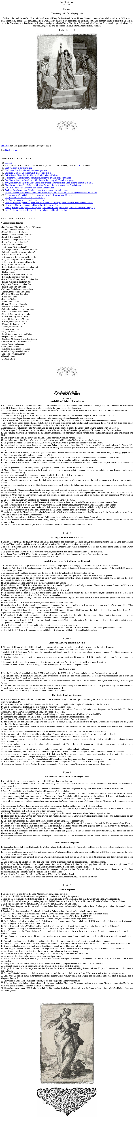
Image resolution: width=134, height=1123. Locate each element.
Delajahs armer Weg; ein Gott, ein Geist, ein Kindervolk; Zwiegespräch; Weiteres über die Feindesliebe (49, 202)
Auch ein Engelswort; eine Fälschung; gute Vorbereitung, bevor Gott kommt (37, 190)
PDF (78, 165)
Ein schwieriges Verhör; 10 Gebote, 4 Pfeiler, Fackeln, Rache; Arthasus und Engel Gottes (43, 185)
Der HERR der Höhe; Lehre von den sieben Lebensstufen (29, 188)
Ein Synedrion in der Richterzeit (18, 168)
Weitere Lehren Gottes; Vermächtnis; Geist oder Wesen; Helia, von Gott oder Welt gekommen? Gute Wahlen (51, 193)
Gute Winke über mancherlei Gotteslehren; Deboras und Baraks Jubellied (36, 210)
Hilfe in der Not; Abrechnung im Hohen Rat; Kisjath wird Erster (32, 205)
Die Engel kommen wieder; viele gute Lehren (24, 200)
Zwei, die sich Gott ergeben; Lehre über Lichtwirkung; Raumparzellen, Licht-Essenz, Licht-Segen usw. (49, 183)
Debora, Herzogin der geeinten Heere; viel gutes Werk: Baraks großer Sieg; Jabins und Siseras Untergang (50, 207)
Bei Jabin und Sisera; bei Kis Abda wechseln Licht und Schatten (32, 175)
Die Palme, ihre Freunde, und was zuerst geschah (26, 170)
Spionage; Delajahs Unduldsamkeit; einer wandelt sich (28, 173)
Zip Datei (5, 146)
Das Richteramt (11, 150)
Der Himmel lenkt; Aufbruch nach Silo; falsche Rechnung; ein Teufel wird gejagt (39, 180)
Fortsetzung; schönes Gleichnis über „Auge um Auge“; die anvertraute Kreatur (38, 195)
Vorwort (8, 163)
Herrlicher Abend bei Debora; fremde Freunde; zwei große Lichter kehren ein (38, 178)
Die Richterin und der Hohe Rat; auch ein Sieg (25, 197)
